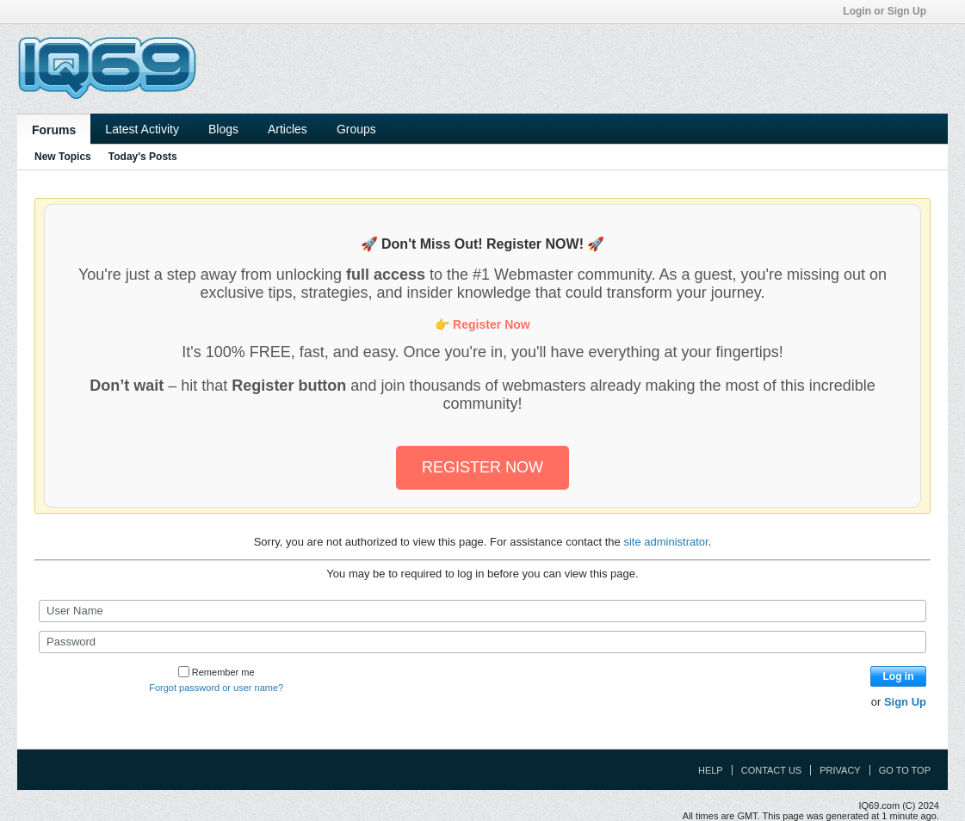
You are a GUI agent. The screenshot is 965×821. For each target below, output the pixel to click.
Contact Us (771, 770)
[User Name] (482, 611)
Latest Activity (142, 129)
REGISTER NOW (482, 467)
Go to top (905, 770)
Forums (54, 130)
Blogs (223, 129)
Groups (356, 129)
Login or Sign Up (890, 11)
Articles (287, 129)
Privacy (840, 770)
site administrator (665, 541)
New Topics (62, 157)
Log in (898, 676)
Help (710, 770)
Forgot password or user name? (216, 687)
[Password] (482, 642)
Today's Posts (142, 157)
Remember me (216, 672)
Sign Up (905, 701)
